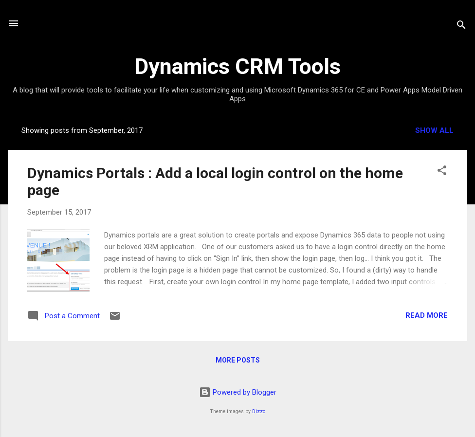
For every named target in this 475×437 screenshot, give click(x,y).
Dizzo (258, 411)
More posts (238, 360)
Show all (434, 130)
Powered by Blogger (237, 392)
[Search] (461, 26)
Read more (426, 315)
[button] (442, 172)
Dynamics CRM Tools (237, 66)
